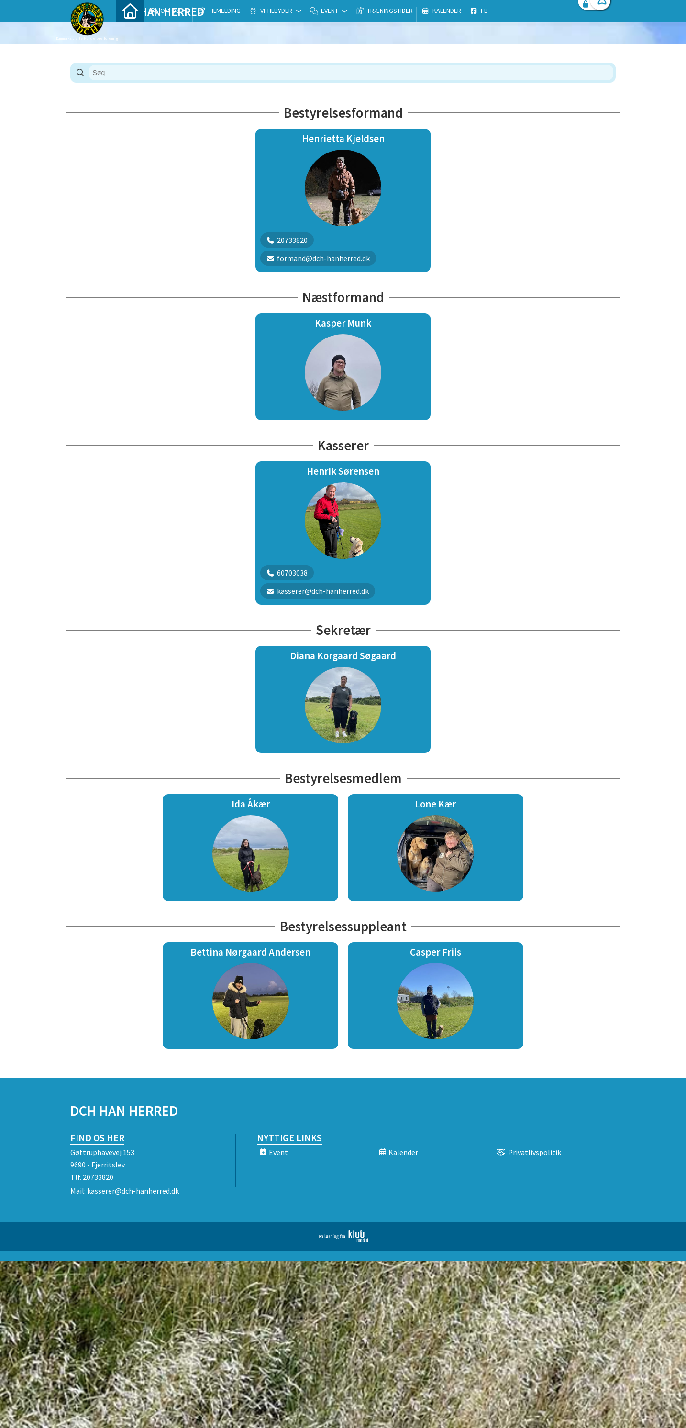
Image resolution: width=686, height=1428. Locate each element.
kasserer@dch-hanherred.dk (133, 1191)
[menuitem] (130, 32)
